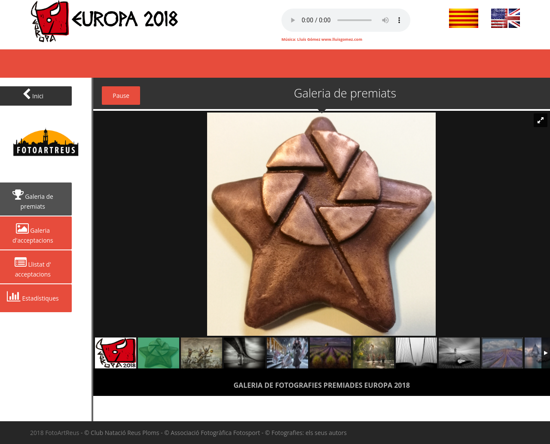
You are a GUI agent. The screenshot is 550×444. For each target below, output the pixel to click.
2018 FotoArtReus (55, 433)
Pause (121, 95)
